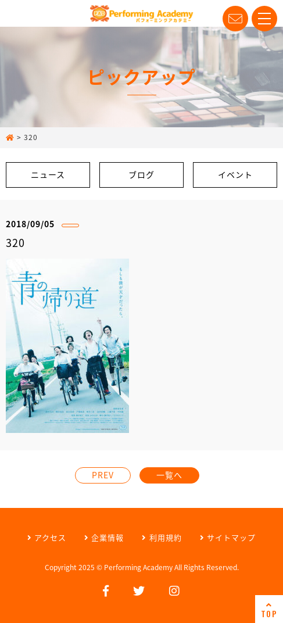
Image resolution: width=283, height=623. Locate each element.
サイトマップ (228, 537)
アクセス (46, 537)
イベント (235, 174)
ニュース (48, 174)
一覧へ (169, 475)
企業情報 (104, 537)
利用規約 (161, 537)
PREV (103, 475)
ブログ (141, 174)
